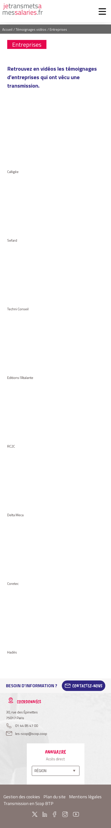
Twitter (34, 814)
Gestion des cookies (21, 796)
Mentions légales (85, 796)
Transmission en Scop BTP (28, 803)
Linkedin (44, 814)
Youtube (76, 814)
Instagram (65, 814)
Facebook (54, 814)
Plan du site (54, 796)
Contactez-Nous (87, 685)
